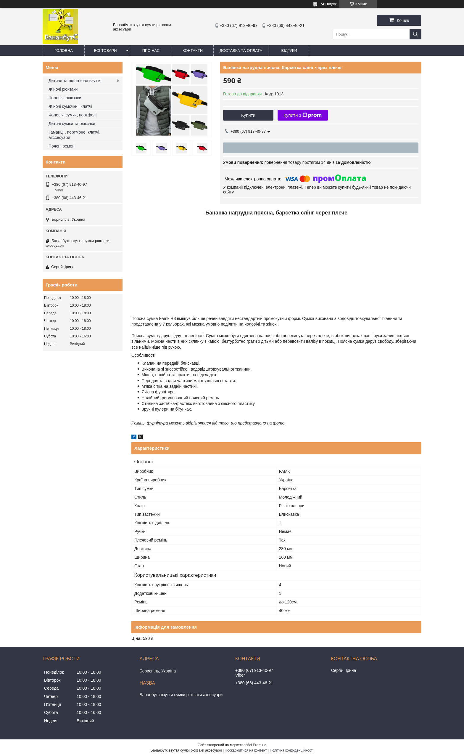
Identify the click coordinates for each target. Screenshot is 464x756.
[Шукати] (415, 34)
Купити (248, 115)
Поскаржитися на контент (246, 750)
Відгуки (289, 50)
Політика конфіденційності (292, 750)
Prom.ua (259, 745)
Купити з (302, 115)
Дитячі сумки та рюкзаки (72, 123)
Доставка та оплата (241, 50)
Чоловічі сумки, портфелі (72, 115)
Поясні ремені (62, 146)
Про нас (151, 50)
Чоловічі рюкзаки (65, 97)
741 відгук (328, 4)
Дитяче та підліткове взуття (75, 80)
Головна (63, 50)
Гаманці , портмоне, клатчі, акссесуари (74, 135)
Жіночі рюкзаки (63, 89)
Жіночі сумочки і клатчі (70, 106)
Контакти (193, 50)
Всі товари (105, 50)
